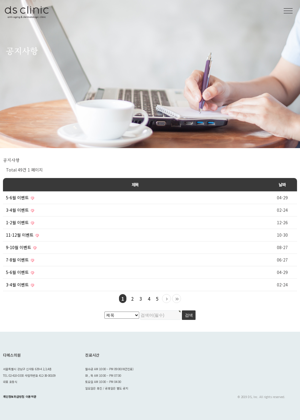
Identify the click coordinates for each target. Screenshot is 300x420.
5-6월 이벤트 (20, 198)
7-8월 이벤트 (20, 260)
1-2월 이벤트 (20, 222)
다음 (166, 298)
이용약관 (31, 397)
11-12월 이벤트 (22, 235)
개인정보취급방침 (13, 397)
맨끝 (176, 298)
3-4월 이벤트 (20, 210)
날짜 (282, 184)
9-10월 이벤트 (21, 247)
